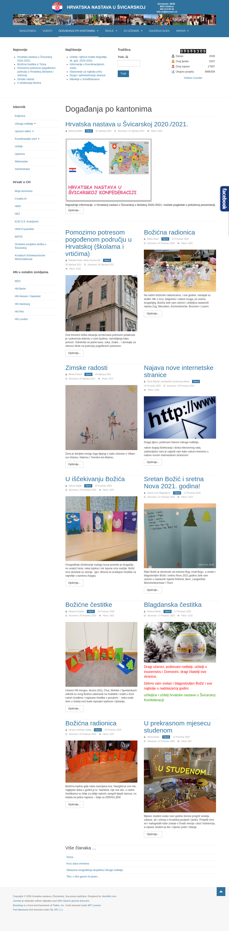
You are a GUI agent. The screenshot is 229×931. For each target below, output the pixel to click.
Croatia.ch (21, 198)
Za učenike (133, 30)
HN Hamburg (22, 304)
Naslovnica (27, 30)
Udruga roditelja (25, 123)
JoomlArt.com (109, 896)
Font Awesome (21, 909)
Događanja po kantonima (79, 30)
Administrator (22, 169)
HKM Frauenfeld (24, 229)
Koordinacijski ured (27, 138)
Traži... (122, 57)
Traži (123, 73)
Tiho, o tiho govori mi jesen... (83, 876)
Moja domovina (23, 191)
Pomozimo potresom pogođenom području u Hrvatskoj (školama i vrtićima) (98, 243)
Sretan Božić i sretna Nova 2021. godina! (174, 482)
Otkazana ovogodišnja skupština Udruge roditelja (95, 870)
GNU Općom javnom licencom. (73, 900)
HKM (18, 206)
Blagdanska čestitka (173, 604)
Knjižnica (20, 115)
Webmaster (21, 161)
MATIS (19, 236)
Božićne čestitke (88, 604)
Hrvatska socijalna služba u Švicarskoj (30, 246)
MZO (18, 281)
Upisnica (20, 153)
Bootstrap (18, 905)
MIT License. (94, 905)
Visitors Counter (193, 77)
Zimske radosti (86, 367)
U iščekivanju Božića (95, 478)
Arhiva (182, 30)
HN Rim (19, 311)
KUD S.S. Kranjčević (27, 221)
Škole (111, 30)
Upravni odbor (24, 131)
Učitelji (18, 146)
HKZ (17, 213)
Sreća (70, 857)
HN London (21, 319)
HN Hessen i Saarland (28, 296)
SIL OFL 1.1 (56, 909)
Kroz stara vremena (78, 863)
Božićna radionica (169, 232)
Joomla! (17, 900)
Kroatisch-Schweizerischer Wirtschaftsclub (30, 257)
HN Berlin (20, 288)
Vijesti (47, 30)
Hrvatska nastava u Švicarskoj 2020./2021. (126, 124)
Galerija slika (159, 30)
